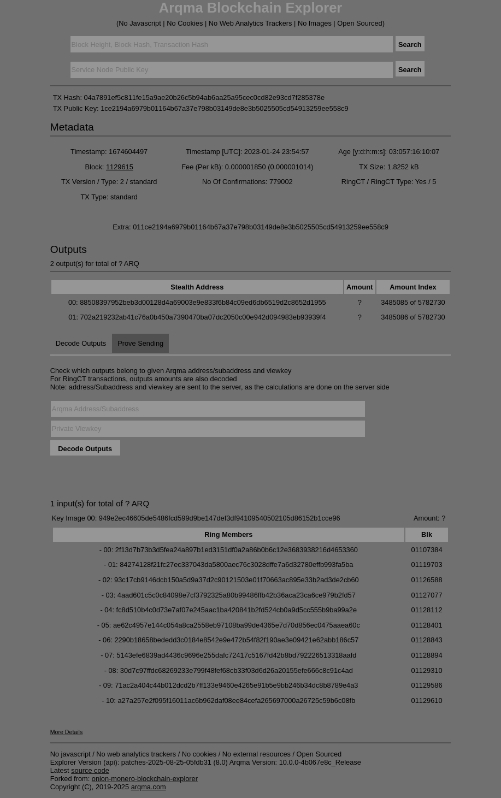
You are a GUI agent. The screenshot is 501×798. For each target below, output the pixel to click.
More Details (66, 732)
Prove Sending (140, 343)
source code (90, 770)
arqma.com (148, 787)
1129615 (119, 167)
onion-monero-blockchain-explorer (145, 779)
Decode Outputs (81, 343)
